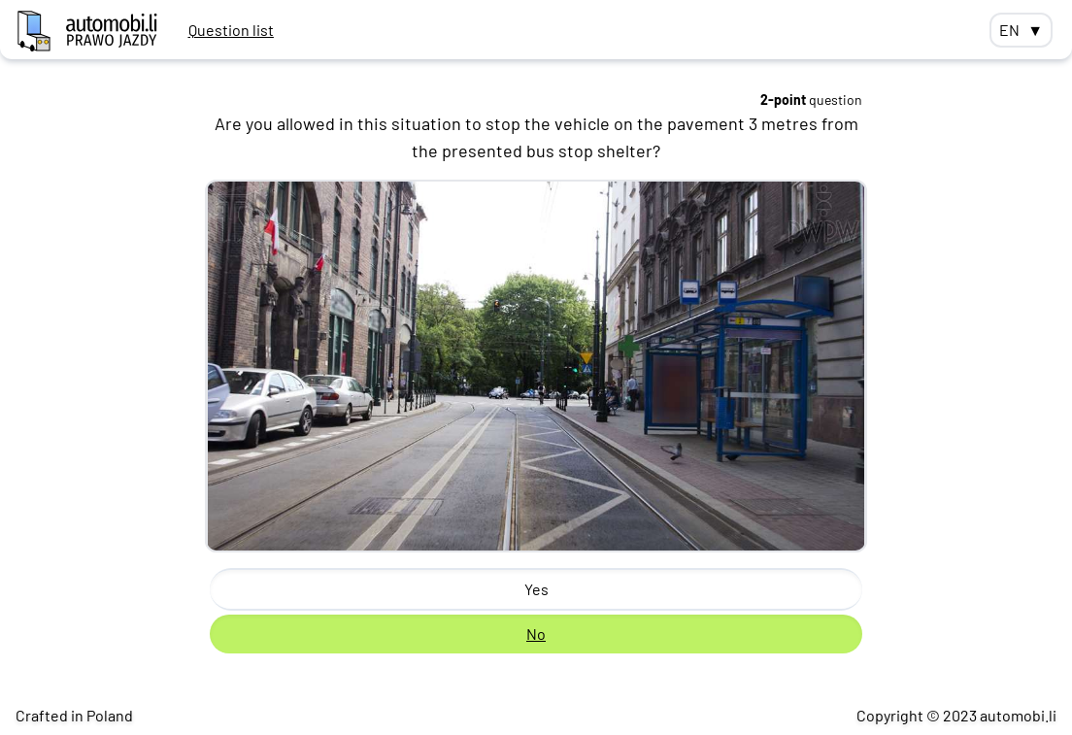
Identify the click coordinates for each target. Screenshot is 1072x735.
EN (1021, 30)
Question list (231, 29)
